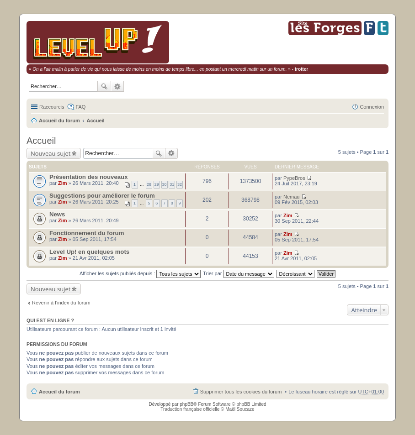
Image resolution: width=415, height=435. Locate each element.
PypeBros (294, 178)
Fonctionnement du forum (86, 233)
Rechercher (104, 86)
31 (172, 184)
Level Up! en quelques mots (89, 251)
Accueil (96, 120)
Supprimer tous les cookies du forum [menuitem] (241, 391)
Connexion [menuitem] (372, 107)
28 (149, 184)
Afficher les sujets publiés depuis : (140, 273)
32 (179, 184)
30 (164, 184)
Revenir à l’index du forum (61, 302)
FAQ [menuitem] (80, 107)
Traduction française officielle (189, 409)
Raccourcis (51, 107)
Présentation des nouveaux (88, 176)
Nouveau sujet (50, 153)
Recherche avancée (117, 86)
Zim (62, 183)
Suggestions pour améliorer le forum (102, 195)
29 (156, 184)
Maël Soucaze (239, 409)
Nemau (291, 196)
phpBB (186, 404)
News (57, 214)
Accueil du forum (59, 120)
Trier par (238, 273)
